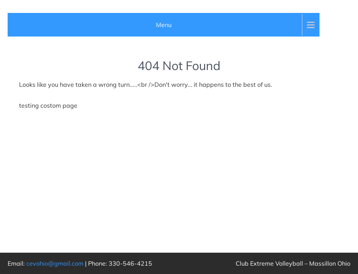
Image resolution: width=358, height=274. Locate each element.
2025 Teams (41, 144)
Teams (21, 95)
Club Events (28, 47)
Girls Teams (36, 120)
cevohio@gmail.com (54, 263)
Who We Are (29, 71)
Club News (26, 23)
